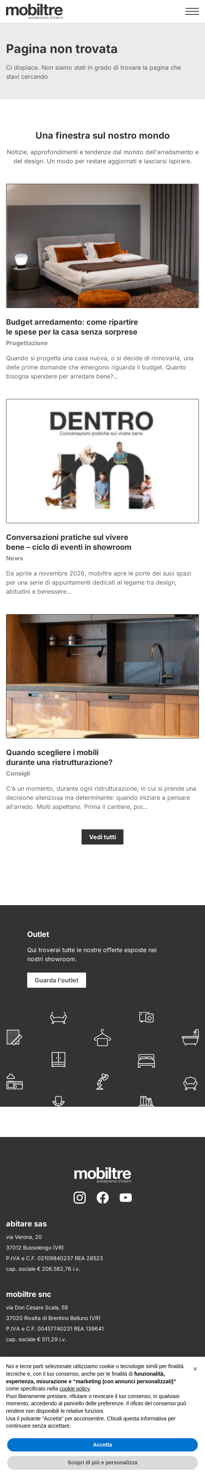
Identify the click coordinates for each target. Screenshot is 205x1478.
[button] (195, 1369)
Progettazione (27, 343)
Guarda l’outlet (57, 980)
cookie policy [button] (75, 1389)
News (14, 558)
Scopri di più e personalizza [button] (102, 1462)
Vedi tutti (102, 837)
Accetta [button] (102, 1445)
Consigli (18, 773)
